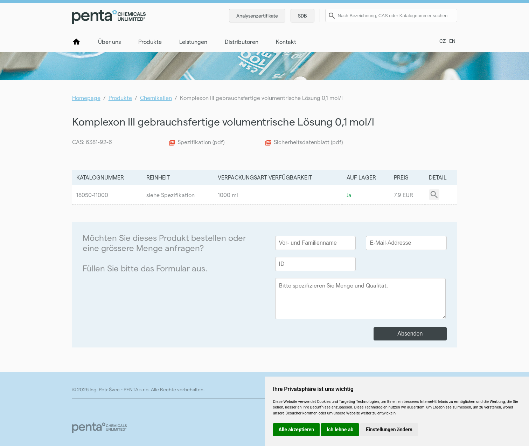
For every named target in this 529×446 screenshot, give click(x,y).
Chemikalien (156, 97)
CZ (442, 41)
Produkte (150, 41)
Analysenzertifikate (257, 16)
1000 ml (228, 194)
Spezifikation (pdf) (201, 141)
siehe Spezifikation (170, 194)
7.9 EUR (403, 194)
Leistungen (193, 41)
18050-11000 (92, 194)
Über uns (109, 41)
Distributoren (241, 41)
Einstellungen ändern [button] (389, 429)
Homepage (86, 97)
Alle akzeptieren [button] (296, 429)
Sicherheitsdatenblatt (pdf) (308, 141)
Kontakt (286, 41)
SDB (302, 16)
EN (452, 41)
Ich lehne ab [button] (340, 429)
